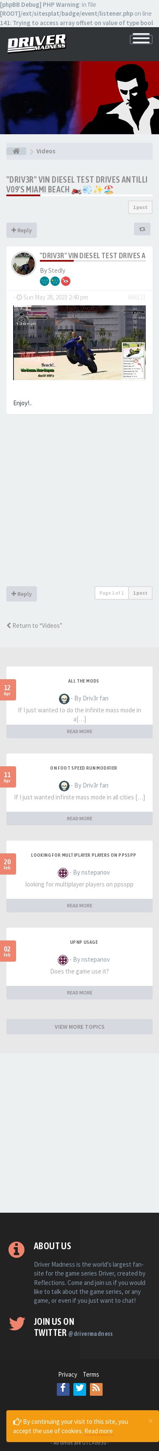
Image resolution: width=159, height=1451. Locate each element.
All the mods (83, 681)
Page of (112, 593)
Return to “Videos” (34, 625)
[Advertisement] (79, 502)
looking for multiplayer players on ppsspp (83, 855)
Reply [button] (21, 230)
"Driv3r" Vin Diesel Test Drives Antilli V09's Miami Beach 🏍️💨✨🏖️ (77, 184)
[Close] (150, 1420)
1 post (140, 207)
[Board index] (16, 151)
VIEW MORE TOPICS (80, 1026)
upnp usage (84, 942)
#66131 (137, 297)
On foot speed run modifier (83, 768)
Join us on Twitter (73, 1327)
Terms (91, 1374)
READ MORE (79, 731)
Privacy (67, 1374)
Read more (98, 1431)
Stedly (56, 270)
